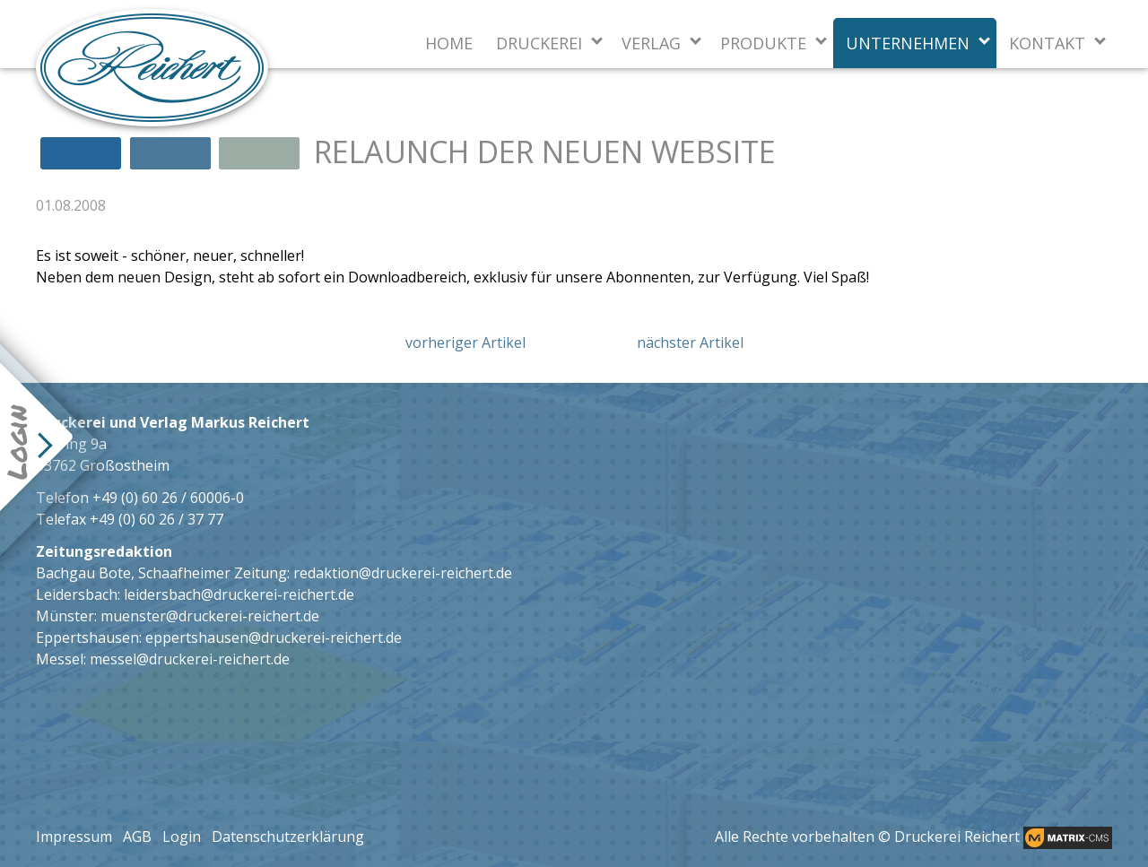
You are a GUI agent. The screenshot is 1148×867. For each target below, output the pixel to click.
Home (449, 43)
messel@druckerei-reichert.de (190, 659)
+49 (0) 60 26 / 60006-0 (168, 497)
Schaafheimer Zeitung (212, 573)
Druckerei (539, 43)
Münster (65, 616)
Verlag (651, 43)
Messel (59, 659)
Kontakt (1047, 43)
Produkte (763, 43)
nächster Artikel (690, 342)
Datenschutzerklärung (288, 836)
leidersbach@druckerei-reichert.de (239, 594)
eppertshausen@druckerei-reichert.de (273, 637)
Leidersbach (76, 594)
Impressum (74, 836)
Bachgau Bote (83, 573)
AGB (137, 836)
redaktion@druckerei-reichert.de (402, 573)
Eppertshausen (87, 637)
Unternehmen (908, 43)
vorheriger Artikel (465, 342)
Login (181, 836)
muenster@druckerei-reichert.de (209, 616)
